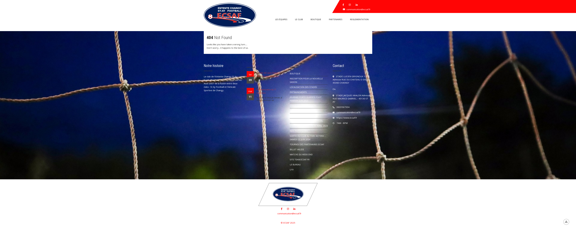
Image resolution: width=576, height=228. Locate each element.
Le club (299, 19)
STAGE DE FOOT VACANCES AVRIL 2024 (309, 125)
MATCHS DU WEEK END (301, 154)
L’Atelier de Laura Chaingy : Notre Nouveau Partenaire (268, 75)
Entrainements (298, 92)
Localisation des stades (303, 87)
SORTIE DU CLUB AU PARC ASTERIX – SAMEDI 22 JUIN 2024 (308, 138)
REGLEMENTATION (359, 19)
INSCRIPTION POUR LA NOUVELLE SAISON (306, 80)
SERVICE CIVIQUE (298, 110)
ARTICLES (294, 115)
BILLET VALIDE (297, 149)
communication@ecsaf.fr (358, 9)
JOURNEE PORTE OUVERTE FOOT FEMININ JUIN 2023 (306, 99)
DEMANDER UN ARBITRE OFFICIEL (306, 120)
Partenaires (335, 19)
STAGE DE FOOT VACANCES (303, 105)
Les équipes (281, 19)
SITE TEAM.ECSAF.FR (299, 159)
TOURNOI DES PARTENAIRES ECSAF (307, 144)
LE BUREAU (295, 164)
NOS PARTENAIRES (299, 130)
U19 (291, 169)
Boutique (316, 19)
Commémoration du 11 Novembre (266, 91)
